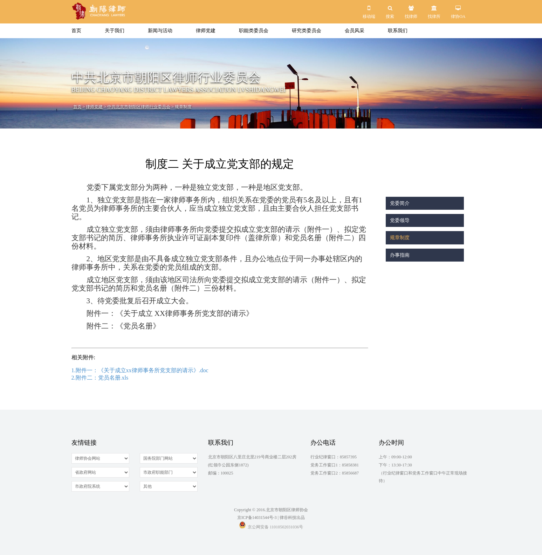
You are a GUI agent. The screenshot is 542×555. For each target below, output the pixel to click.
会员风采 (354, 30)
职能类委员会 (253, 30)
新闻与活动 (160, 30)
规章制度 (400, 237)
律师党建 (205, 30)
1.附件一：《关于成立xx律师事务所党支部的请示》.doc (139, 370)
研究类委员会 (306, 30)
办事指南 (400, 255)
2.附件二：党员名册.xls (100, 378)
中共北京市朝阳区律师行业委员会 (138, 106)
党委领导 (400, 220)
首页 (76, 30)
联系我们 (397, 30)
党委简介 (400, 203)
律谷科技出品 (292, 517)
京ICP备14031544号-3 (257, 517)
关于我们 (114, 30)
